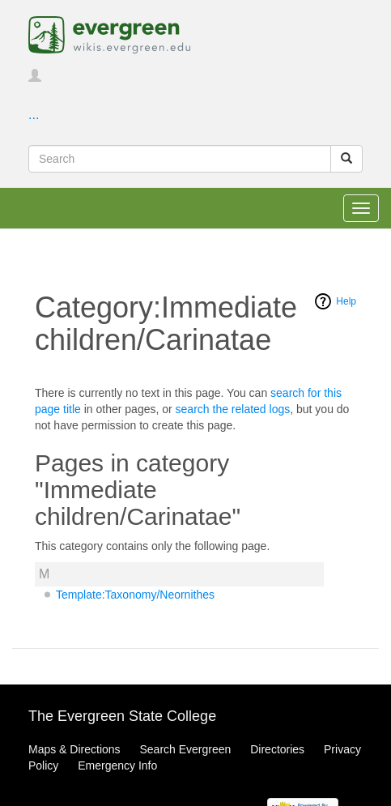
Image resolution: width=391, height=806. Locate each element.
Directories (277, 749)
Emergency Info (117, 765)
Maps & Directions (74, 749)
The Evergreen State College (122, 716)
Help (346, 301)
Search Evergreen (185, 749)
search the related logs (233, 409)
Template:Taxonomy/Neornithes (135, 594)
